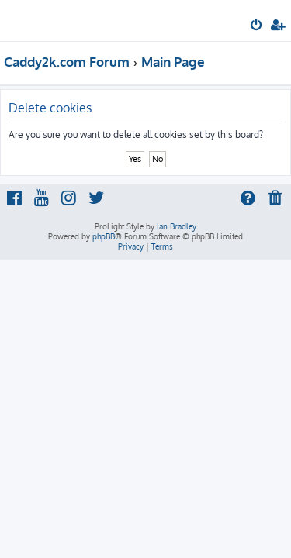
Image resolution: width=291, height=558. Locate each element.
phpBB (103, 236)
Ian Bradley (176, 226)
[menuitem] (257, 26)
